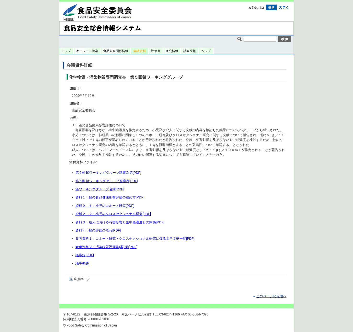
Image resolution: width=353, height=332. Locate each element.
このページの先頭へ (271, 296)
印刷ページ (82, 279)
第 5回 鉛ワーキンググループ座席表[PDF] (106, 181)
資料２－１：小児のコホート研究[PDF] (104, 206)
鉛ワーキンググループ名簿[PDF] (99, 189)
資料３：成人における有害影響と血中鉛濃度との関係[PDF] (119, 222)
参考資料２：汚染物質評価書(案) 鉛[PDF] (106, 247)
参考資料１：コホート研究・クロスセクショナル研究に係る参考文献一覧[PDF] (134, 238)
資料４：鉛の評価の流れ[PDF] (98, 230)
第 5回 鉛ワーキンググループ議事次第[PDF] (108, 173)
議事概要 (82, 263)
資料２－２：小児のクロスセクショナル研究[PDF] (113, 214)
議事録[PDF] (84, 255)
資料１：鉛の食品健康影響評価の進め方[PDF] (109, 197)
